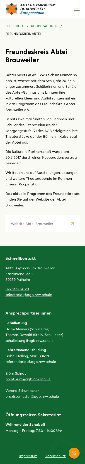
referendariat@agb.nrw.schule (30, 361)
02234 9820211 (17, 288)
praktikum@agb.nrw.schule (28, 378)
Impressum (28, 455)
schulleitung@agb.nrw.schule (29, 340)
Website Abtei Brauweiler (32, 223)
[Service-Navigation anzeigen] (74, 453)
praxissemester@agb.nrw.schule (32, 396)
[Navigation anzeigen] (77, 8)
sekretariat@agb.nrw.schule (28, 294)
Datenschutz (55, 455)
